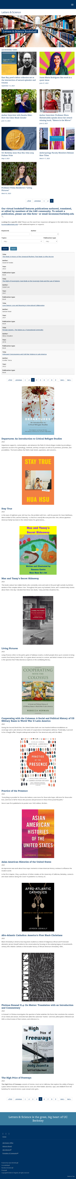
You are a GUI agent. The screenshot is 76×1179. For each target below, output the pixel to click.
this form (32, 213)
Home (4, 1137)
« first (29, 201)
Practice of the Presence (14, 790)
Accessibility (5, 1165)
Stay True (6, 508)
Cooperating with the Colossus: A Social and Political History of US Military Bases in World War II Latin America (37, 719)
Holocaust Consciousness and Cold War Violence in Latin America (24, 354)
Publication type (50, 238)
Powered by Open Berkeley (9, 1163)
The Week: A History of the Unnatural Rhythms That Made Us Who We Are (28, 257)
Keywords (5, 231)
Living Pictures (9, 648)
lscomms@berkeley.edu (10, 224)
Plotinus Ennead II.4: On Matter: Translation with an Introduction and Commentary (37, 1006)
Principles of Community (10, 1153)
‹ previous (38, 201)
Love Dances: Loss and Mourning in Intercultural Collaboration (23, 305)
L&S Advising (6, 1150)
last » (69, 380)
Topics (3, 238)
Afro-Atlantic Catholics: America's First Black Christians (31, 935)
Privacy (4, 1170)
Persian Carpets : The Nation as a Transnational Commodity (22, 330)
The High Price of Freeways (16, 1077)
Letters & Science (11, 12)
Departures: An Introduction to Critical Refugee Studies (31, 438)
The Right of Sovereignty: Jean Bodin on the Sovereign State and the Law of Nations (31, 281)
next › (63, 380)
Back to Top (71, 1176)
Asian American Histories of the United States (26, 861)
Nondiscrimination (7, 1168)
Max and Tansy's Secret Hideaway (20, 578)
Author (33, 231)
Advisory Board (7, 1146)
